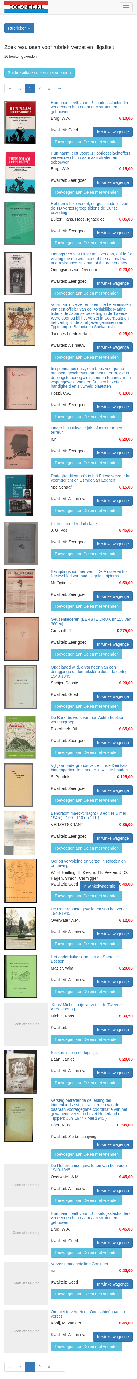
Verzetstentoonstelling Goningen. (80, 1264)
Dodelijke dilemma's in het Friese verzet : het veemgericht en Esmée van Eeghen (91, 477)
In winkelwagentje (113, 132)
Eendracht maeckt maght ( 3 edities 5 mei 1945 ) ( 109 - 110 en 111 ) (88, 815)
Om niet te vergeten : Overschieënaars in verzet (88, 1313)
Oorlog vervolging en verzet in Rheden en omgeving (88, 863)
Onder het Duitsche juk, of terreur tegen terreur (86, 430)
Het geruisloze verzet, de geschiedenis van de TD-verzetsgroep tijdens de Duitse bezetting (89, 208)
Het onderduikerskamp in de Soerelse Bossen (85, 959)
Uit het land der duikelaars (74, 523)
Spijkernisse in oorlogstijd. (74, 1052)
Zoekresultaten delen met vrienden (39, 72)
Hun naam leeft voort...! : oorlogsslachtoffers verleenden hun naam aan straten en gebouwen (90, 107)
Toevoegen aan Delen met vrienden (87, 141)
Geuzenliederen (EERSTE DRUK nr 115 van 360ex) (91, 621)
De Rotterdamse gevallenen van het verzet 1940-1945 (89, 911)
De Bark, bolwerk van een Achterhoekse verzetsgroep (87, 719)
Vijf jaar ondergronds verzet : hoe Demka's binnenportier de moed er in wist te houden (89, 767)
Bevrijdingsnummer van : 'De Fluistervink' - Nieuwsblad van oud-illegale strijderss (89, 573)
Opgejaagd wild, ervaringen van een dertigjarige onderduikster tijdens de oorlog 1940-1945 (89, 671)
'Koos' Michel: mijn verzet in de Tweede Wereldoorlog (86, 1006)
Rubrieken (19, 28)
